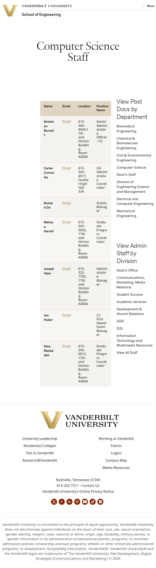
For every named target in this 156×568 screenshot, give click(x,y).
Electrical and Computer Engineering (135, 201)
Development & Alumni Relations (130, 311)
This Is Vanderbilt (40, 453)
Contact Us (90, 485)
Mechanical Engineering (126, 213)
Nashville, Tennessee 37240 (78, 479)
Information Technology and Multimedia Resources (135, 340)
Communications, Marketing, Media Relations (131, 282)
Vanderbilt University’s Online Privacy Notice (78, 491)
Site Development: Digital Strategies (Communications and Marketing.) (94, 556)
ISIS (120, 328)
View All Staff (127, 352)
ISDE (120, 321)
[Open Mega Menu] (148, 6)
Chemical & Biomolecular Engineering (127, 143)
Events (116, 445)
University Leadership (39, 438)
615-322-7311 (68, 485)
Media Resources (116, 467)
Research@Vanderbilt (40, 460)
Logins (116, 453)
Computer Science (131, 167)
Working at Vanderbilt (116, 438)
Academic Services (131, 301)
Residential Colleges (40, 445)
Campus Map (116, 460)
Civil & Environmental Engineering (134, 157)
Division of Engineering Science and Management (133, 186)
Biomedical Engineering (126, 128)
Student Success (130, 294)
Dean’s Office (127, 270)
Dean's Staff (126, 174)
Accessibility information (67, 548)
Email (66, 121)
